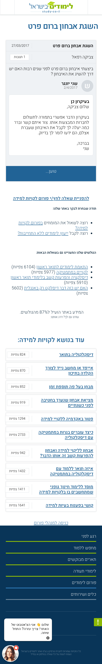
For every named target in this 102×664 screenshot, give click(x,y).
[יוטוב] (55, 625)
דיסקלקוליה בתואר (76, 354)
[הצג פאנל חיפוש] (7, 7)
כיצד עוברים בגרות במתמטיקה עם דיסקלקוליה (65, 435)
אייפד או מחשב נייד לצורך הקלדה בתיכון (69, 370)
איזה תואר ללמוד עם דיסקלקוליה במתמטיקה (71, 471)
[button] (51, 52)
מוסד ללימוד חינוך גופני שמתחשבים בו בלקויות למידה (66, 489)
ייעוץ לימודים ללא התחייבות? (43, 233)
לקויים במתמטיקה (72, 272)
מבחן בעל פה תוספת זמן (71, 387)
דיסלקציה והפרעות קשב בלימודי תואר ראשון (49, 277)
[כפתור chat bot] (10, 653)
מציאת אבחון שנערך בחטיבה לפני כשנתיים (67, 403)
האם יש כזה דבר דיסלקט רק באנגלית (56, 288)
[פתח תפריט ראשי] (95, 7)
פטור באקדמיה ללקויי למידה (67, 419)
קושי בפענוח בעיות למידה (69, 505)
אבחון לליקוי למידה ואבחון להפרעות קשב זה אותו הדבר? (66, 453)
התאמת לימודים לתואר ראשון (62, 267)
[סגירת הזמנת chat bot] (48, 638)
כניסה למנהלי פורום (51, 523)
